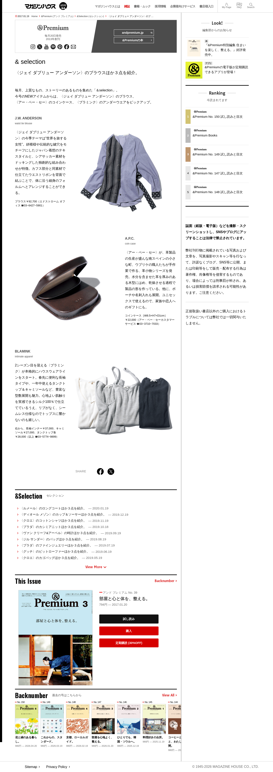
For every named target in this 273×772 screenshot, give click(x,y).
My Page (226, 4)
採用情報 (160, 6)
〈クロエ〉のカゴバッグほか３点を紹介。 (61, 558)
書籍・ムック (142, 6)
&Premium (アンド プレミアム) (57, 16)
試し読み (129, 619)
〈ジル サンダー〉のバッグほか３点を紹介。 (63, 539)
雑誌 (127, 6)
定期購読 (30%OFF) (129, 643)
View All (169, 695)
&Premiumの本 (137, 40)
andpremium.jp (137, 33)
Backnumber (166, 581)
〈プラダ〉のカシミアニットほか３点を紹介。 (64, 527)
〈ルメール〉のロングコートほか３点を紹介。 (64, 508)
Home (34, 16)
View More (95, 567)
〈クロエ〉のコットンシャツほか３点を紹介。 (64, 520)
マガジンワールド (46, 6)
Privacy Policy (56, 767)
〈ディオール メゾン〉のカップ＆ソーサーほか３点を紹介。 (74, 514)
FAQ (239, 4)
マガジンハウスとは (107, 6)
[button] (173, 724)
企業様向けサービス (182, 6)
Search (251, 4)
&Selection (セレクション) (90, 16)
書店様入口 (206, 6)
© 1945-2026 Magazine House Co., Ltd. (225, 767)
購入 (129, 631)
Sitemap (31, 767)
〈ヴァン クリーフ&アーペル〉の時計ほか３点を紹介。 (70, 533)
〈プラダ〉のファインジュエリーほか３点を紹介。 (67, 545)
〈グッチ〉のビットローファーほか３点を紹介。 (66, 551)
